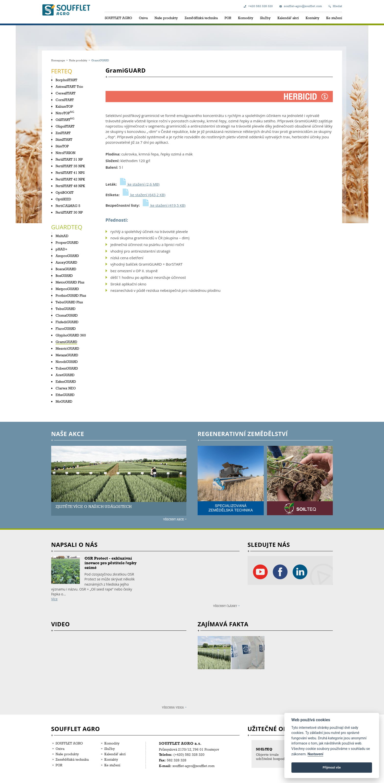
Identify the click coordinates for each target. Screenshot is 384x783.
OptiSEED (63, 199)
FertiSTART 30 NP (69, 212)
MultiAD (62, 236)
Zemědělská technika (201, 18)
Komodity (245, 18)
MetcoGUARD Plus (70, 282)
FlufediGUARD (67, 322)
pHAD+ (61, 249)
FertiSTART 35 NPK (70, 166)
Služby (265, 18)
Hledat (337, 6)
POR (228, 18)
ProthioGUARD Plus (71, 295)
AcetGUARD (65, 375)
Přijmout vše (332, 767)
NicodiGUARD (67, 361)
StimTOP (62, 146)
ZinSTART (63, 133)
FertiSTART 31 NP (69, 159)
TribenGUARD (67, 368)
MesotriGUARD (67, 348)
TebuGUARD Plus (69, 302)
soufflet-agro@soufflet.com (303, 6)
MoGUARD (64, 401)
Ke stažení (334, 18)
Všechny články (225, 605)
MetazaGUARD (67, 355)
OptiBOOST (64, 192)
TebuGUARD (65, 309)
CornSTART (65, 100)
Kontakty (312, 18)
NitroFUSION (65, 153)
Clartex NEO (66, 388)
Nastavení (316, 754)
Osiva (143, 18)
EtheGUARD (65, 395)
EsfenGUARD (66, 381)
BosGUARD (64, 275)
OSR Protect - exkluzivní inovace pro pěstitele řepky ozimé (110, 563)
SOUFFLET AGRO (118, 18)
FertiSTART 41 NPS (70, 172)
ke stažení (139, 184)
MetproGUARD (67, 289)
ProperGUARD (67, 242)
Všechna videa (173, 707)
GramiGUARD (66, 342)
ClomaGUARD (67, 315)
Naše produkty (166, 18)
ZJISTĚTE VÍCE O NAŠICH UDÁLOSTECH (94, 506)
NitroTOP (63, 113)
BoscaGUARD (66, 269)
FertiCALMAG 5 (68, 206)
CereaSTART (65, 93)
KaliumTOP (64, 106)
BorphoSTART (66, 80)
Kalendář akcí (288, 18)
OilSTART (63, 119)
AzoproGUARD (67, 256)
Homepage (58, 60)
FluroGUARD (66, 328)
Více (54, 599)
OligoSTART (65, 126)
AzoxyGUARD (66, 262)
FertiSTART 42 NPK (70, 179)
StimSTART (64, 139)
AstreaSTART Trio (69, 86)
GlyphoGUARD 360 (71, 335)
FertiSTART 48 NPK (70, 186)
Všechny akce (173, 519)
